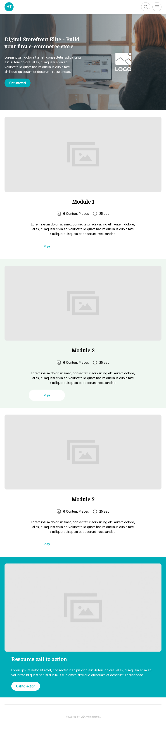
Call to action (25, 686)
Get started (17, 83)
